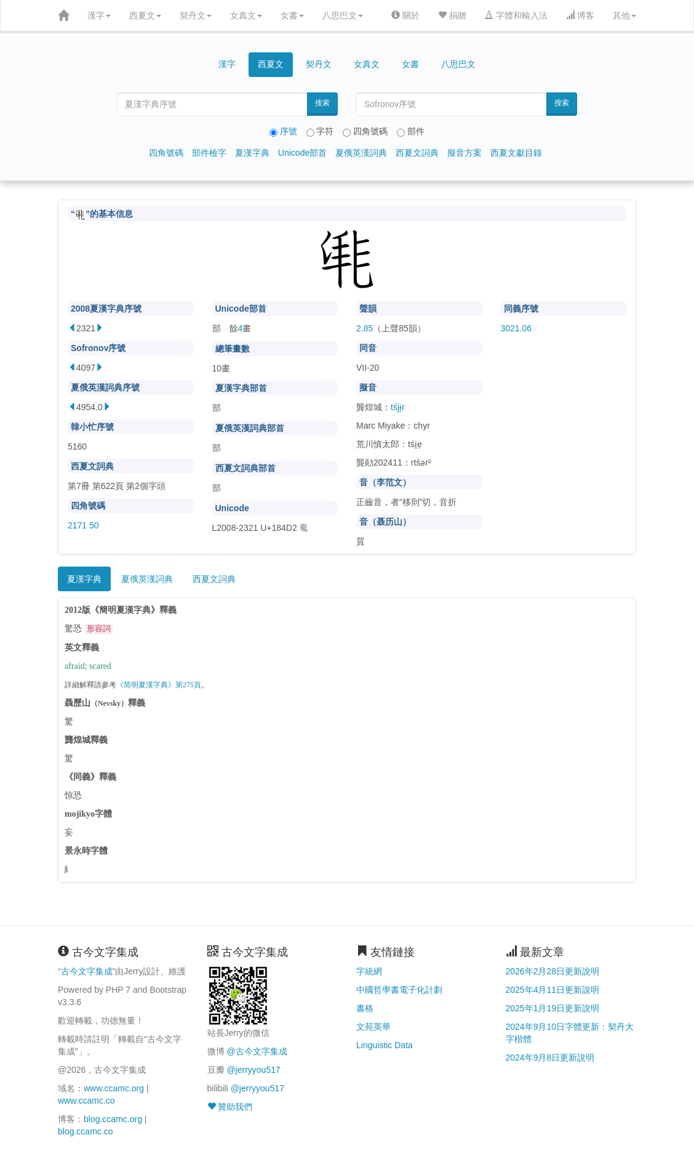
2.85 (364, 328)
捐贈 (452, 15)
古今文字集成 (87, 971)
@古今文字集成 (256, 1051)
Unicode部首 (302, 153)
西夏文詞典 (417, 153)
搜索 (322, 103)
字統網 (369, 971)
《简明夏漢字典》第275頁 (158, 685)
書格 (364, 1008)
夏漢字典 (252, 153)
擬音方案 (464, 153)
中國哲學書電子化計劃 (399, 990)
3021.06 (516, 328)
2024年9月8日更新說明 (550, 1057)
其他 (624, 15)
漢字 (99, 15)
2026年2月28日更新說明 (553, 971)
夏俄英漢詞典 (361, 153)
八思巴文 (342, 15)
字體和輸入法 (516, 15)
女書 (292, 15)
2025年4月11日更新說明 (553, 990)
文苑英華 (373, 1027)
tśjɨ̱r (398, 407)
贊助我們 (230, 1107)
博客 (580, 15)
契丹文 (196, 15)
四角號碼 (166, 153)
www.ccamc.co (86, 1100)
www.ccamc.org (114, 1088)
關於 (405, 15)
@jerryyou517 (253, 1070)
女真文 (246, 15)
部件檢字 (209, 153)
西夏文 (145, 15)
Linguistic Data (384, 1045)
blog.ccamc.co (85, 1131)
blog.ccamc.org (113, 1119)
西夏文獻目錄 (516, 153)
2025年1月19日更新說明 (553, 1008)
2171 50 (83, 525)
